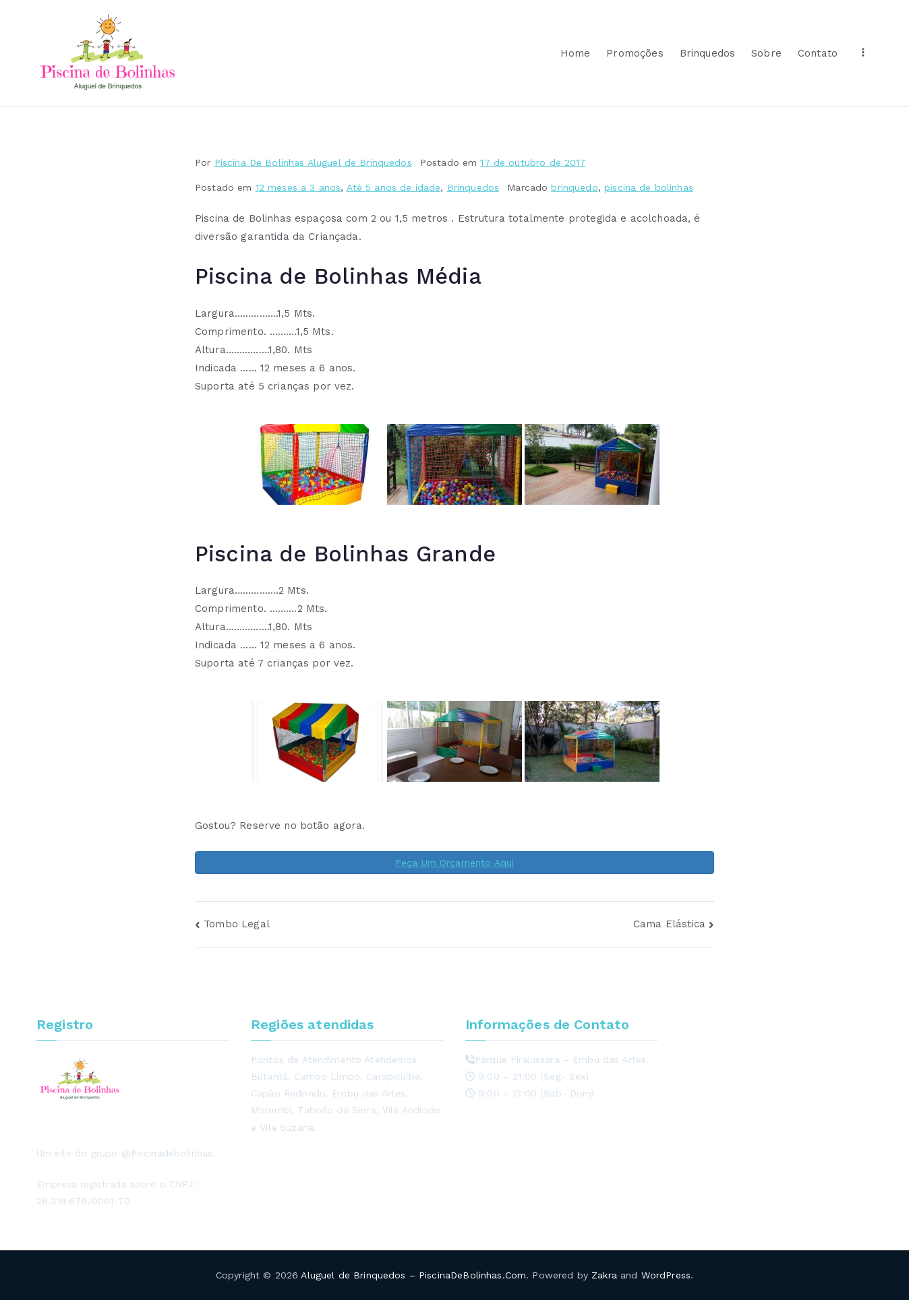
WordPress (666, 1275)
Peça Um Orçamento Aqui (454, 862)
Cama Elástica (669, 924)
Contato (818, 53)
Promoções (634, 53)
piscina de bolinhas (648, 187)
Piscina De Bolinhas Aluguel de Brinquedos (313, 162)
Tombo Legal (237, 924)
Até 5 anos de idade (394, 187)
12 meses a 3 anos (298, 187)
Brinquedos (708, 53)
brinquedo (574, 187)
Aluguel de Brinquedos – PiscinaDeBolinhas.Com (413, 1275)
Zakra (604, 1275)
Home (575, 53)
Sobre (766, 53)
